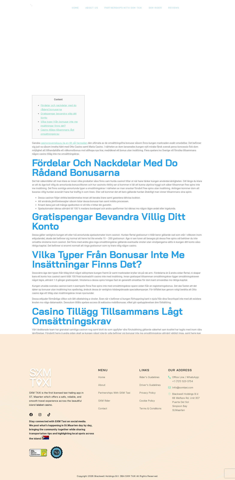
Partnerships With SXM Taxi (121, 8)
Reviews (171, 8)
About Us (91, 8)
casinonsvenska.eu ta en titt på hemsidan (64, 142)
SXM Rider (153, 8)
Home (75, 8)
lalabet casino (44, 404)
